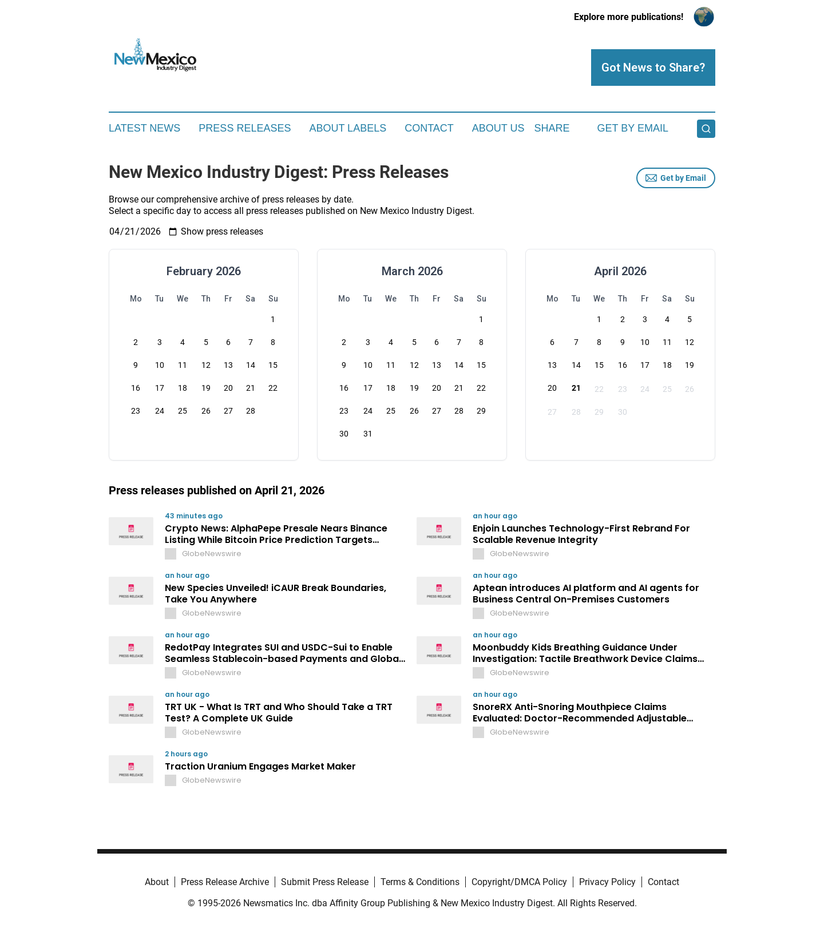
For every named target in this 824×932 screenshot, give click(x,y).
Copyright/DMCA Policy (519, 882)
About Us (498, 128)
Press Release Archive (225, 882)
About (157, 882)
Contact (429, 128)
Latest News (144, 128)
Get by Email (675, 178)
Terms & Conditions (420, 882)
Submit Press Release (325, 882)
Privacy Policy (607, 882)
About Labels (347, 128)
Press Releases (245, 128)
